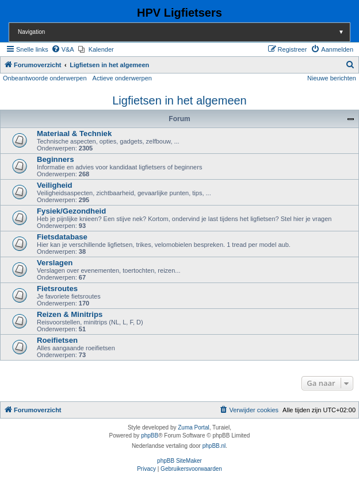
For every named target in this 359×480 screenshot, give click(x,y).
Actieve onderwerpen (122, 78)
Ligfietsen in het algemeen (179, 100)
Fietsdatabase (62, 237)
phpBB (149, 435)
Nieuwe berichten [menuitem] (331, 78)
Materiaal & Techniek (74, 133)
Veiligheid (54, 185)
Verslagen (54, 262)
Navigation (184, 32)
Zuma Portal (193, 427)
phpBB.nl (214, 446)
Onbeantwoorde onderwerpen (45, 78)
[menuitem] (62, 49)
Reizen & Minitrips (69, 314)
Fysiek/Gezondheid (71, 211)
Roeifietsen (57, 340)
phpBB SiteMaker (179, 461)
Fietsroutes (57, 288)
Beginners (55, 159)
